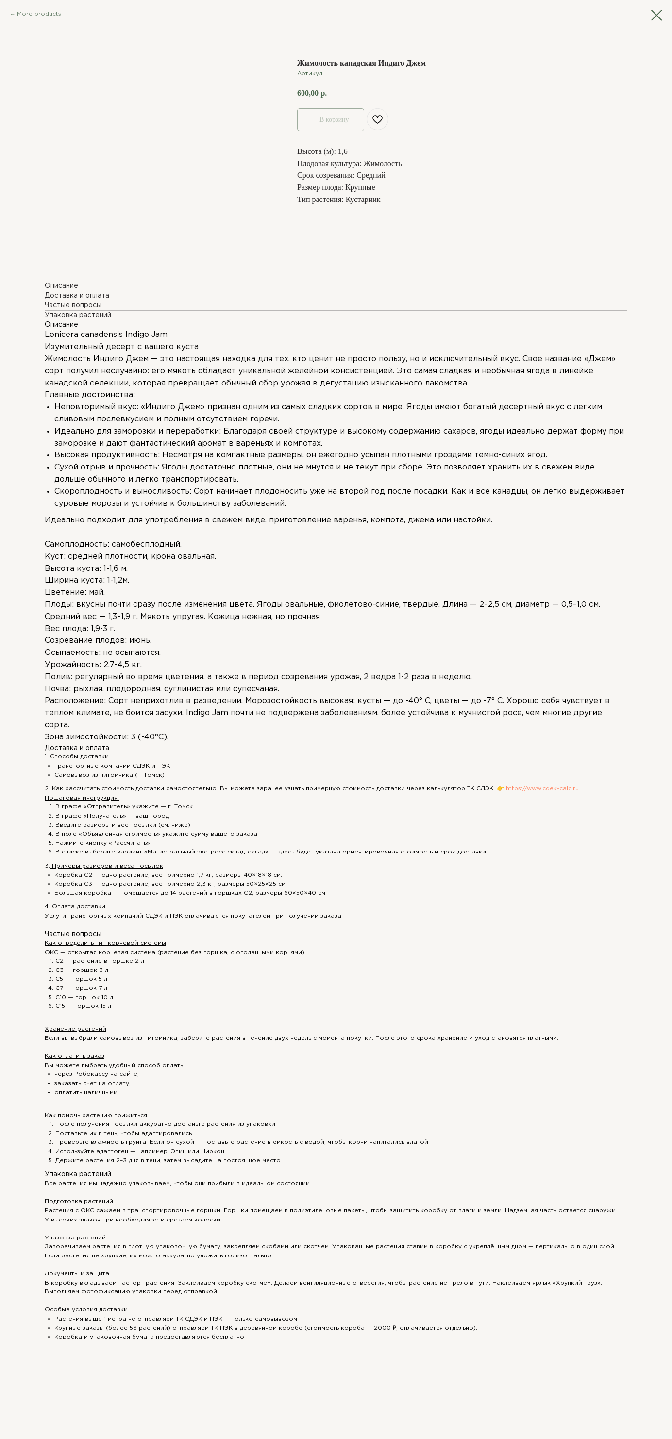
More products (39, 14)
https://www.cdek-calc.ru (541, 788)
